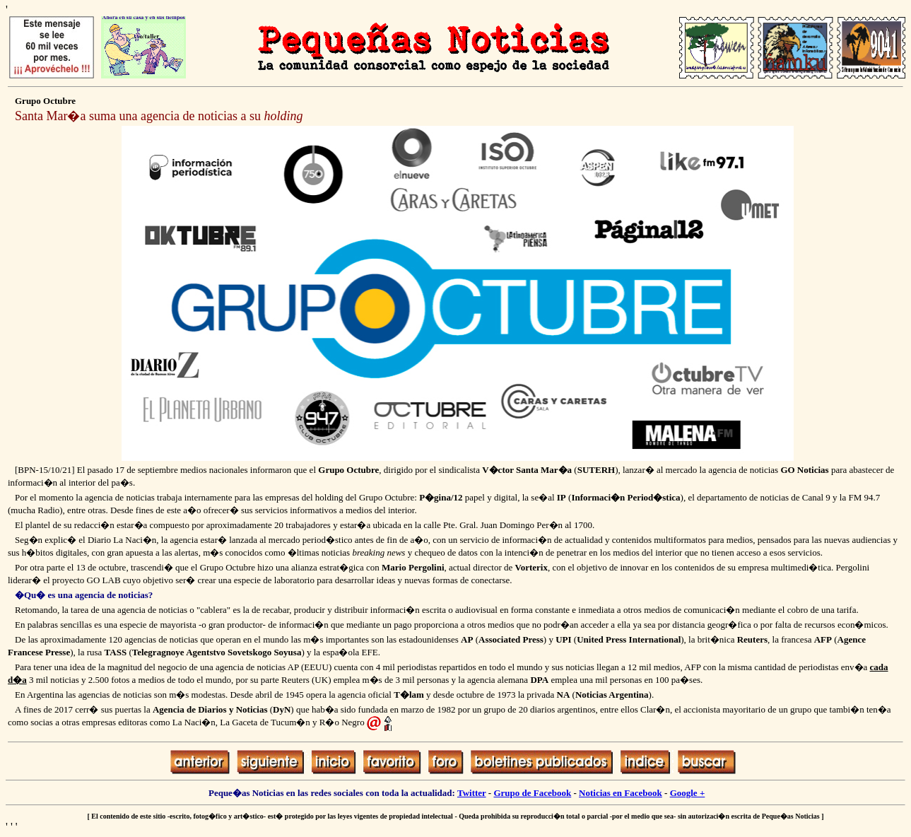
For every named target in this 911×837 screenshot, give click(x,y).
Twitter (471, 793)
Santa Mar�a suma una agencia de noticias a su (158, 116)
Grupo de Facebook (532, 793)
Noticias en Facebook (620, 793)
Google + (687, 793)
